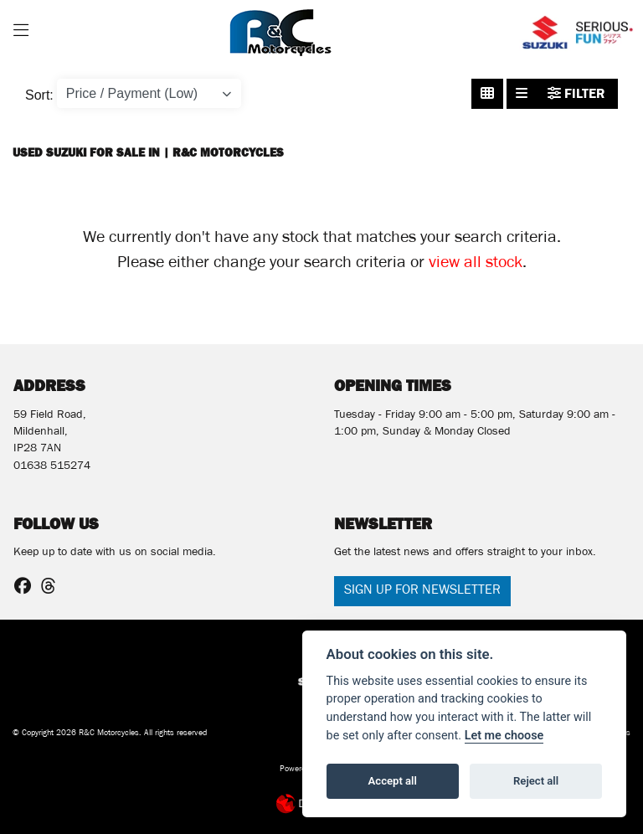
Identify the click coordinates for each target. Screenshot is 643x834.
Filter (576, 93)
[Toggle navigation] (21, 32)
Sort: (39, 95)
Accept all (392, 781)
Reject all (535, 781)
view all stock (475, 264)
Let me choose (504, 735)
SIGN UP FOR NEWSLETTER (422, 591)
